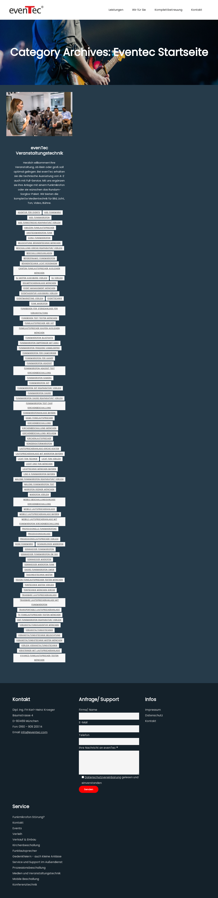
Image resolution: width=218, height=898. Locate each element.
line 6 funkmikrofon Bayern (39, 474)
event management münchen (39, 288)
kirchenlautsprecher (39, 438)
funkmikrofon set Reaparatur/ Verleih (39, 388)
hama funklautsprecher (39, 418)
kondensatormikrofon (39, 443)
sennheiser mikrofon (39, 559)
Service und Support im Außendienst (37, 862)
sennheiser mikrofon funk (39, 564)
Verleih (17, 834)
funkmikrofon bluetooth (39, 338)
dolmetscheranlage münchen (39, 283)
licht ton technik (27, 459)
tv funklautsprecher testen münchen (39, 615)
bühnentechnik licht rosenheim (39, 263)
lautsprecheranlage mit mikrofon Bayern (39, 454)
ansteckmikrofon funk (39, 233)
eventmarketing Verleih (30, 298)
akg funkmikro (52, 212)
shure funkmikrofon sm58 (39, 569)
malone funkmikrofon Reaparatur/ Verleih (39, 479)
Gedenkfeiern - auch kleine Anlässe (36, 856)
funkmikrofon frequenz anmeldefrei (39, 348)
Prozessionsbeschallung (28, 868)
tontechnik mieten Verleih (39, 585)
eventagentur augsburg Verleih (39, 293)
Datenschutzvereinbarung (103, 777)
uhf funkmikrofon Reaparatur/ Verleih (39, 620)
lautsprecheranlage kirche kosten (39, 448)
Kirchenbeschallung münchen (39, 428)
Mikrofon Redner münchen (39, 489)
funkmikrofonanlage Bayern (39, 413)
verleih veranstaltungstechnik (39, 645)
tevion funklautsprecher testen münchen (39, 580)
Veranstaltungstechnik (39, 630)
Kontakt (150, 721)
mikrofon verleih (39, 494)
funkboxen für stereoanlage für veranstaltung (39, 310)
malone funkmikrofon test (39, 484)
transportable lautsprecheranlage (39, 610)
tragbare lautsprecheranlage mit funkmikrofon (39, 602)
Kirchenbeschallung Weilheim (39, 433)
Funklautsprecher (24, 851)
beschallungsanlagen (39, 253)
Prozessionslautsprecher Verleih (39, 539)
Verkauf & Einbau (24, 840)
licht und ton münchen (39, 464)
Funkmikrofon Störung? (28, 817)
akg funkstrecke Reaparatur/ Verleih (39, 222)
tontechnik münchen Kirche (39, 590)
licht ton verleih (51, 459)
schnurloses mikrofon (50, 544)
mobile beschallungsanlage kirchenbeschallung (39, 501)
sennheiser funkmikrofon (39, 549)
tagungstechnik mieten (39, 575)
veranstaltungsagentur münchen (39, 625)
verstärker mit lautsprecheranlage (39, 650)
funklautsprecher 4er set (39, 323)
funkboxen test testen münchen (39, 318)
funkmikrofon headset (39, 363)
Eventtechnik (54, 298)
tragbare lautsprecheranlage (39, 595)
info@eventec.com (34, 732)
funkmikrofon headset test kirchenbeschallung (39, 370)
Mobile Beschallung (25, 879)
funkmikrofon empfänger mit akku (39, 343)
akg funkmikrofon (39, 217)
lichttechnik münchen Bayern (39, 469)
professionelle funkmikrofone (39, 529)
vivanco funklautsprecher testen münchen (39, 657)
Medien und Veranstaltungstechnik (36, 873)
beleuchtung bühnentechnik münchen (39, 243)
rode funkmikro (24, 544)
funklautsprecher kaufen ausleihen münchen (39, 330)
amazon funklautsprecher (39, 228)
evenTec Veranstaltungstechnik (39, 150)
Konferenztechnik (24, 885)
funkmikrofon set (39, 383)
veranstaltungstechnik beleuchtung (39, 635)
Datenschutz (154, 715)
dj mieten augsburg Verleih (31, 278)
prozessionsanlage (39, 534)
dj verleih (57, 278)
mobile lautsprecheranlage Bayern (39, 514)
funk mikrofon (39, 303)
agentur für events (29, 212)
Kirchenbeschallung (39, 423)
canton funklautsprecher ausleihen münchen (39, 270)
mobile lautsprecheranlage (39, 509)
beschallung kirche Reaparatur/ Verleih (39, 248)
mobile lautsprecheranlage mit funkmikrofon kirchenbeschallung (39, 521)
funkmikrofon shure (39, 393)
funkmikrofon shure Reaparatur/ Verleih (39, 398)
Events (17, 828)
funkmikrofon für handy (39, 358)
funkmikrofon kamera (39, 378)
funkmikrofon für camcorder (39, 353)
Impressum (153, 710)
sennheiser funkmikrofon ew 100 (39, 554)
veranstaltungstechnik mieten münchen (39, 640)
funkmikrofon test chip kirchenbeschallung (39, 405)
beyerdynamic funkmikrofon (39, 258)
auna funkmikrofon (39, 238)
